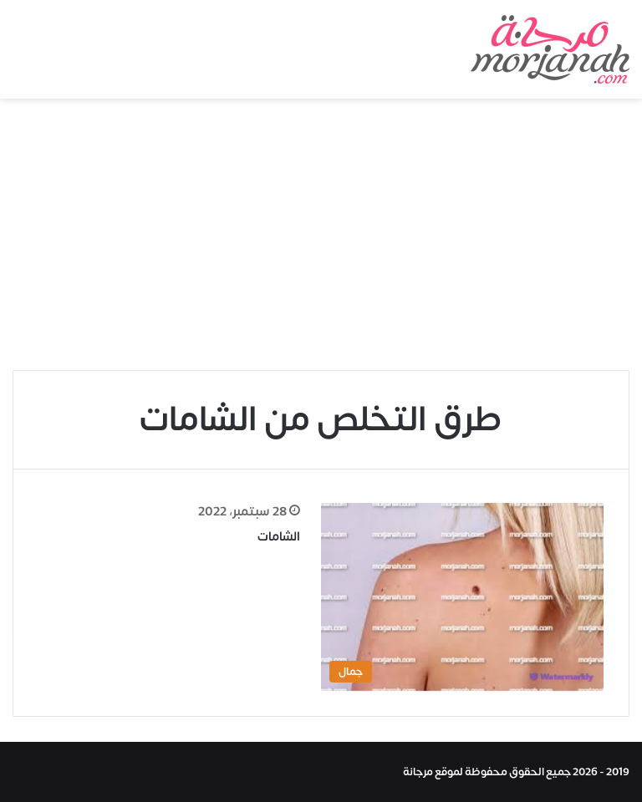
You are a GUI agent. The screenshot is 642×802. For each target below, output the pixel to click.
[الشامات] (462, 597)
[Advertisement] (321, 241)
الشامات (278, 536)
